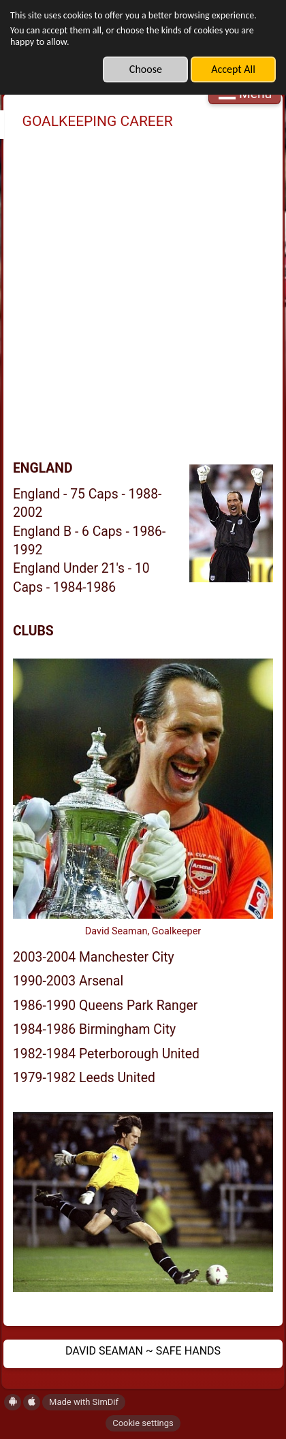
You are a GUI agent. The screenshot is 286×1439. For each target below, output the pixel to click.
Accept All (233, 69)
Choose (145, 69)
